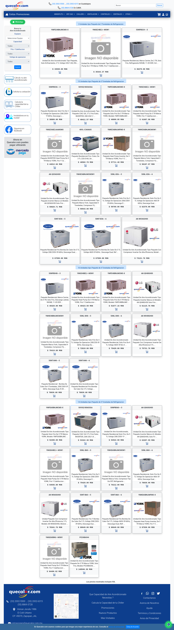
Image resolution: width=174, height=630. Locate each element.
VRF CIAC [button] (69, 14)
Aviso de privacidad (116, 627)
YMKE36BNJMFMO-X (116, 130)
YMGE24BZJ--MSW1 (101, 30)
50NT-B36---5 (59, 219)
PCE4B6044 (84, 537)
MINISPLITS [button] (58, 14)
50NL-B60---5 (85, 450)
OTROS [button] (128, 14)
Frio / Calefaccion (18, 49)
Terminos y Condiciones (149, 613)
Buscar (159, 5)
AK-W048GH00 (147, 316)
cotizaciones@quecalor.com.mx (26, 623)
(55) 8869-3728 (67, 8)
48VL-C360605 (85, 130)
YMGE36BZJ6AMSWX (54, 130)
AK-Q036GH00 (54, 174)
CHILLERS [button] (80, 14)
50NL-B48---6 (116, 316)
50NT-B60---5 (85, 495)
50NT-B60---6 (116, 495)
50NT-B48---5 (54, 360)
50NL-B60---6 (147, 450)
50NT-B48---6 (84, 360)
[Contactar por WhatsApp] (17, 22)
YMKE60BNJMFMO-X (147, 495)
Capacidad (17, 42)
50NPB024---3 (142, 30)
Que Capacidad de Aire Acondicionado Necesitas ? (107, 596)
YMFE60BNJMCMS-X (54, 408)
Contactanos (149, 598)
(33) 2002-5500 (58, 4)
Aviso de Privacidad (149, 618)
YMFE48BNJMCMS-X (116, 273)
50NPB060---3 (116, 408)
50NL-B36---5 (116, 174)
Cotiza (12, 14)
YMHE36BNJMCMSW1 (85, 174)
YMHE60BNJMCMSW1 (116, 450)
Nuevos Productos (108, 613)
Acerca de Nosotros (149, 603)
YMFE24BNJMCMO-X (59, 30)
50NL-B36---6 (147, 174)
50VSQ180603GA (85, 408)
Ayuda (149, 608)
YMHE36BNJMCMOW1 (147, 130)
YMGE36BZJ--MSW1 (147, 87)
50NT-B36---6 (100, 219)
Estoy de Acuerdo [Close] (133, 627)
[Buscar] (135, 5)
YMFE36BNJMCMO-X (116, 87)
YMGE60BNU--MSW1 (54, 537)
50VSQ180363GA (85, 87)
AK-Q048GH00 (147, 273)
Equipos (17, 34)
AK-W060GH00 (55, 495)
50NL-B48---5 (85, 316)
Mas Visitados (108, 618)
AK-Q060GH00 (147, 408)
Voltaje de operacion (18, 57)
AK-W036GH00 (142, 219)
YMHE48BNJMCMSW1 (54, 316)
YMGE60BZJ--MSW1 (54, 450)
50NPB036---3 (55, 87)
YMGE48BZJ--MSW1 (85, 273)
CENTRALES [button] (117, 14)
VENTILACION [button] (92, 14)
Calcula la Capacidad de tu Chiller (108, 602)
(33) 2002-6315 (72, 4)
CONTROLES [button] (105, 14)
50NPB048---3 (55, 273)
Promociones (22, 14)
